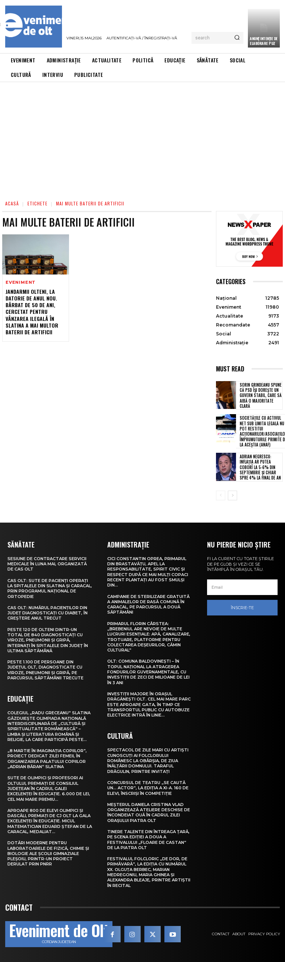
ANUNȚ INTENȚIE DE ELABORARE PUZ (264, 41)
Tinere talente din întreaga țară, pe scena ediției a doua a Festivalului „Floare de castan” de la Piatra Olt (148, 839)
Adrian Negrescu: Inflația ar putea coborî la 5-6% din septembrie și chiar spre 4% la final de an (260, 467)
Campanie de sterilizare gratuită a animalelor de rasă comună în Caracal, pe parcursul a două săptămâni (148, 604)
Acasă (12, 203)
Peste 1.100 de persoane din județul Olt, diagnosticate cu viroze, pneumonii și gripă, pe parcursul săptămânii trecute (45, 669)
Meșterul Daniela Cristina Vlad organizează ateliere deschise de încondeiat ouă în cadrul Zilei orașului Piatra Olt (148, 812)
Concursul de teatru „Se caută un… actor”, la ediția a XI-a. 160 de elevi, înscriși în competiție (148, 788)
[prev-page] (220, 495)
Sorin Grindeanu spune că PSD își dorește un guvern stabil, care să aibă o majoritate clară (261, 395)
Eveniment (21, 282)
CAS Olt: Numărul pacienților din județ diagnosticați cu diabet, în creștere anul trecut (47, 613)
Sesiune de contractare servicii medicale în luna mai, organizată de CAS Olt (47, 564)
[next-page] (232, 495)
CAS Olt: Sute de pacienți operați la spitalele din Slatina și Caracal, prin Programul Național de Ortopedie (49, 588)
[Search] (236, 38)
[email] (242, 587)
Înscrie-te (242, 607)
